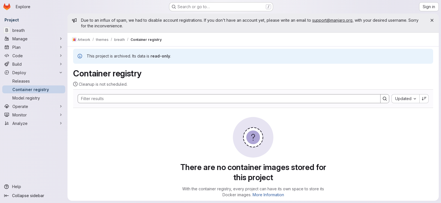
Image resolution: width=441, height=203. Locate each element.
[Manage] (33, 39)
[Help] (33, 187)
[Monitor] (33, 115)
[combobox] (405, 98)
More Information (268, 194)
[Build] (33, 64)
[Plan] (33, 47)
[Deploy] (33, 72)
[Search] (226, 98)
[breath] (33, 30)
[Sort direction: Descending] (424, 98)
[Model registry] (33, 98)
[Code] (33, 55)
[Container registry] (33, 89)
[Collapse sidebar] (33, 196)
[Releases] (33, 81)
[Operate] (33, 106)
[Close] (432, 20)
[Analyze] (33, 123)
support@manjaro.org (332, 20)
